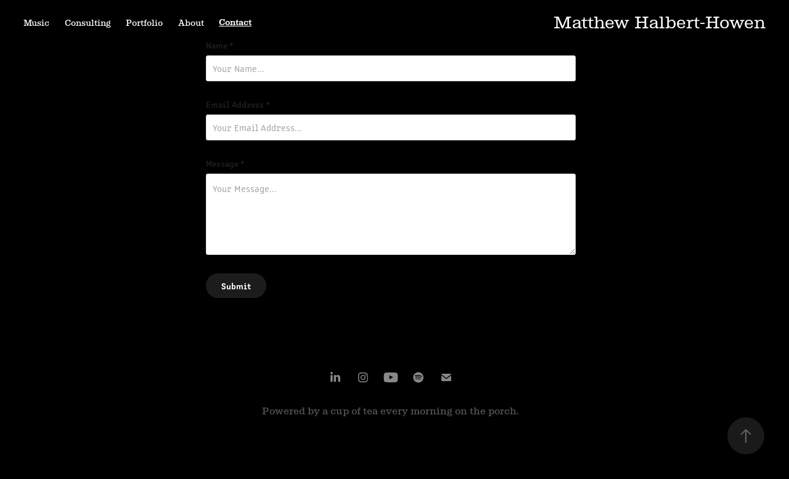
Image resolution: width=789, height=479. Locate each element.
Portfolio (144, 23)
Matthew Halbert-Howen (660, 22)
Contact (235, 22)
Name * (220, 45)
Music (36, 23)
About (191, 23)
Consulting (88, 23)
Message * (225, 163)
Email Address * (238, 104)
